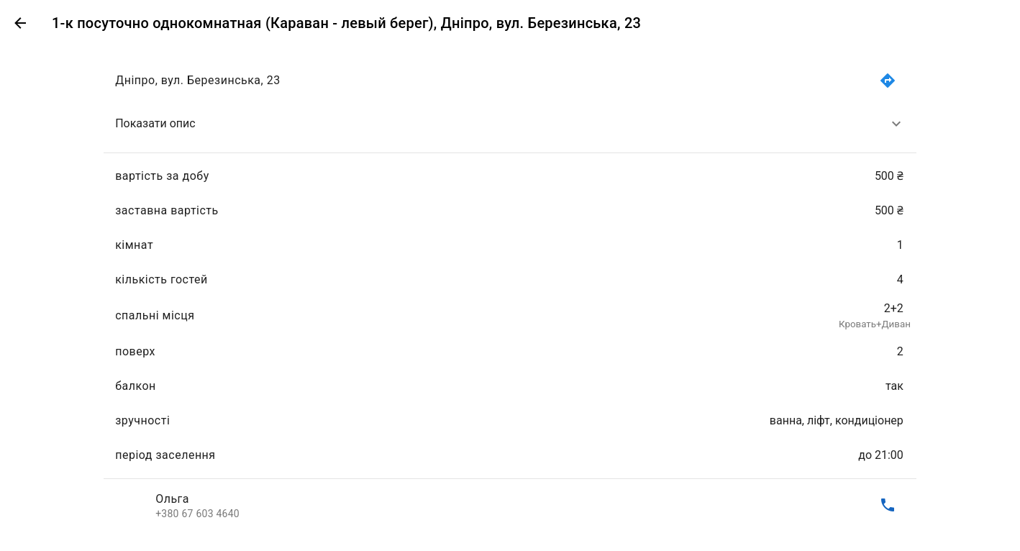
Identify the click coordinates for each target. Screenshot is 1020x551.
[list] (510, 293)
